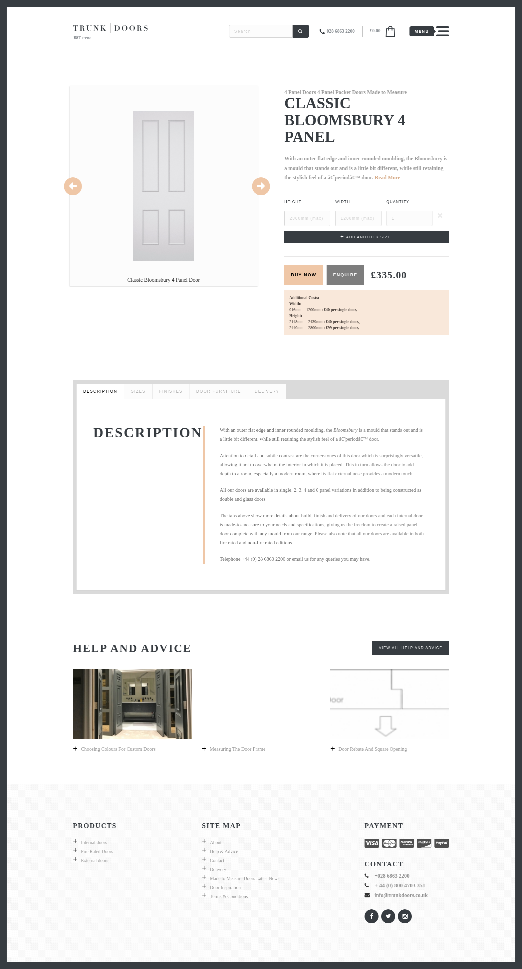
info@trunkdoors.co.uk (401, 895)
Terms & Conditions (229, 896)
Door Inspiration (225, 887)
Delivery (218, 869)
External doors (94, 860)
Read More (387, 177)
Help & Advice (224, 851)
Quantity (398, 202)
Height (293, 202)
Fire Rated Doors (97, 851)
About (215, 842)
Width (342, 202)
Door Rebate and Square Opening (372, 749)
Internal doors (94, 842)
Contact (217, 860)
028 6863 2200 (341, 31)
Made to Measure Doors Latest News (244, 878)
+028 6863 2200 (392, 876)
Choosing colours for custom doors (118, 749)
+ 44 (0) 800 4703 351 (400, 885)
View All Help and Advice (410, 648)
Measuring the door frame (238, 749)
